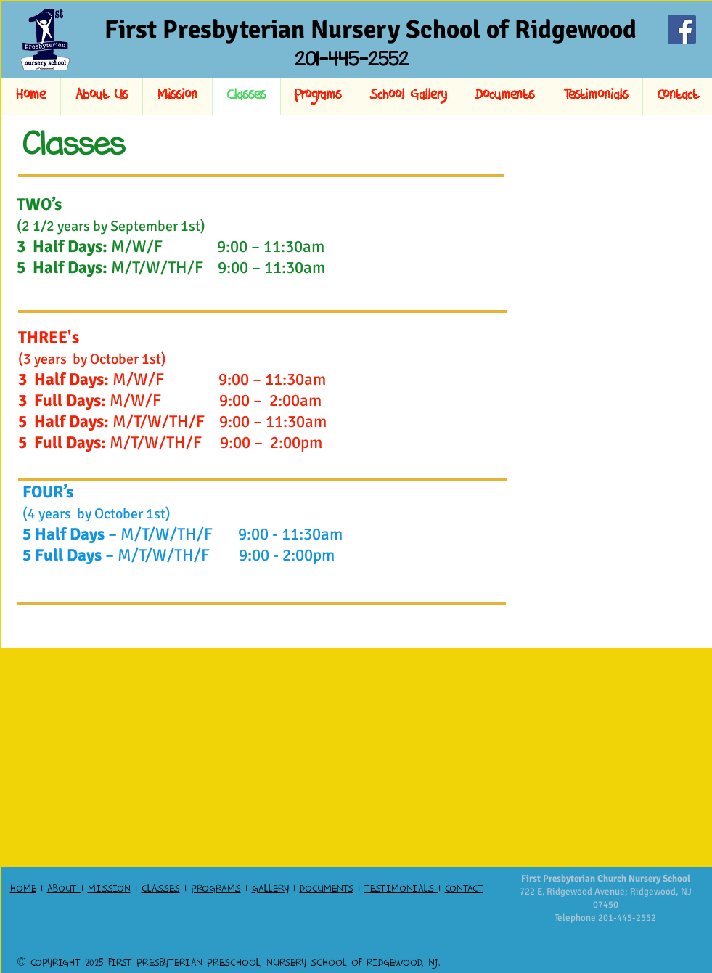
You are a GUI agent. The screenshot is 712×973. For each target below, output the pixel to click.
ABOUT (64, 889)
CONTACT (464, 889)
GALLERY (270, 889)
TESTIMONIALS (401, 889)
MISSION (109, 889)
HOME (23, 889)
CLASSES (161, 889)
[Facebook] (682, 29)
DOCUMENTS (326, 889)
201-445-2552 (627, 918)
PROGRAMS (216, 889)
